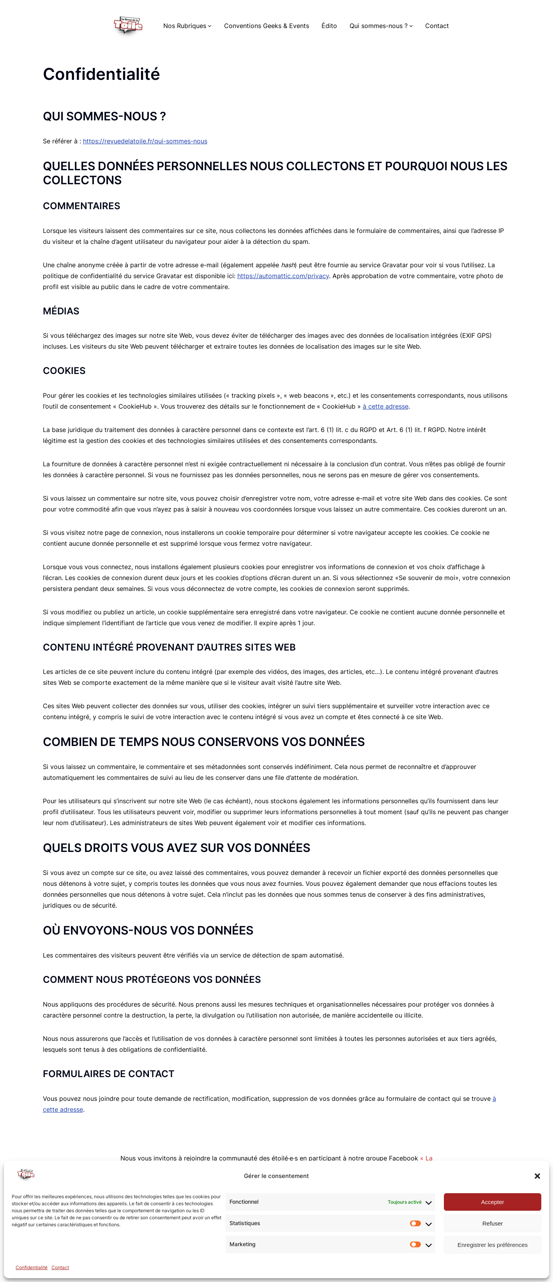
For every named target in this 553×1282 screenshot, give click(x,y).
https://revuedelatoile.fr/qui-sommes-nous (145, 141)
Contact (60, 1267)
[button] (537, 1176)
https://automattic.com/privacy (283, 276)
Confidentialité (32, 1267)
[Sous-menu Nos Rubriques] (210, 26)
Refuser (492, 1223)
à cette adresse (385, 406)
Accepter (492, 1202)
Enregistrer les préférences (493, 1244)
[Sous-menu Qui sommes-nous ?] (411, 26)
